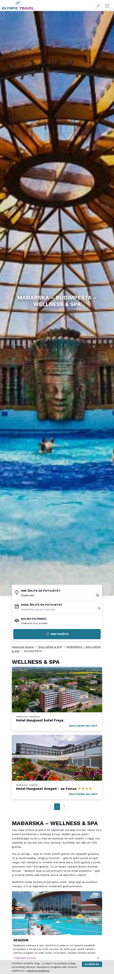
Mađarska (27, 595)
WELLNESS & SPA (50, 647)
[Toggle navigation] (107, 5)
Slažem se (92, 964)
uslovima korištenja (38, 970)
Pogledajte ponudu (56, 957)
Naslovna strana (23, 647)
